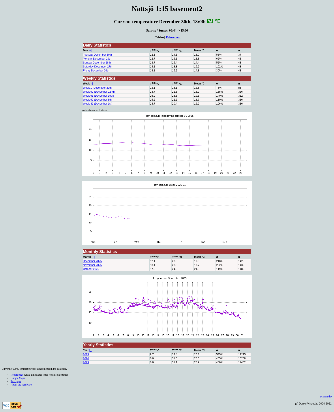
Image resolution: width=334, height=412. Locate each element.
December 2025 (92, 261)
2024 (86, 358)
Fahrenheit (173, 37)
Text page (16, 381)
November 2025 (92, 265)
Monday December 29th (97, 58)
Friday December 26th (96, 70)
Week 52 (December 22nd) (99, 91)
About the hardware (21, 384)
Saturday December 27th (97, 66)
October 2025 (91, 269)
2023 (86, 362)
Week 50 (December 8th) (98, 99)
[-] (91, 83)
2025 (86, 354)
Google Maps (18, 378)
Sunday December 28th (97, 62)
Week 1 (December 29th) (98, 87)
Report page (17, 374)
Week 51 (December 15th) (98, 95)
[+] (90, 50)
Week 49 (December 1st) (97, 103)
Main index (326, 396)
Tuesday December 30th (97, 54)
